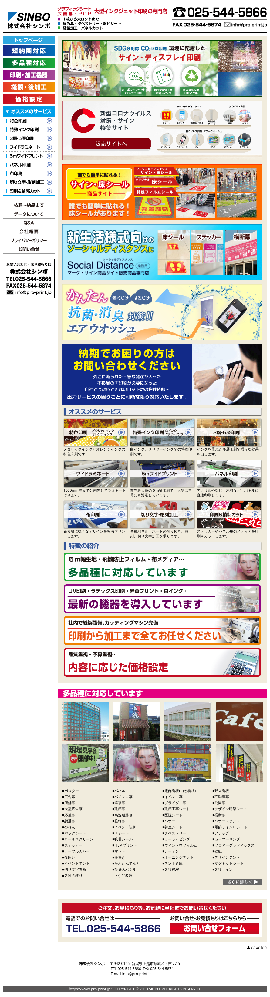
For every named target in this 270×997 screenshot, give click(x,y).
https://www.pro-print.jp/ (90, 989)
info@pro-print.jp (137, 973)
